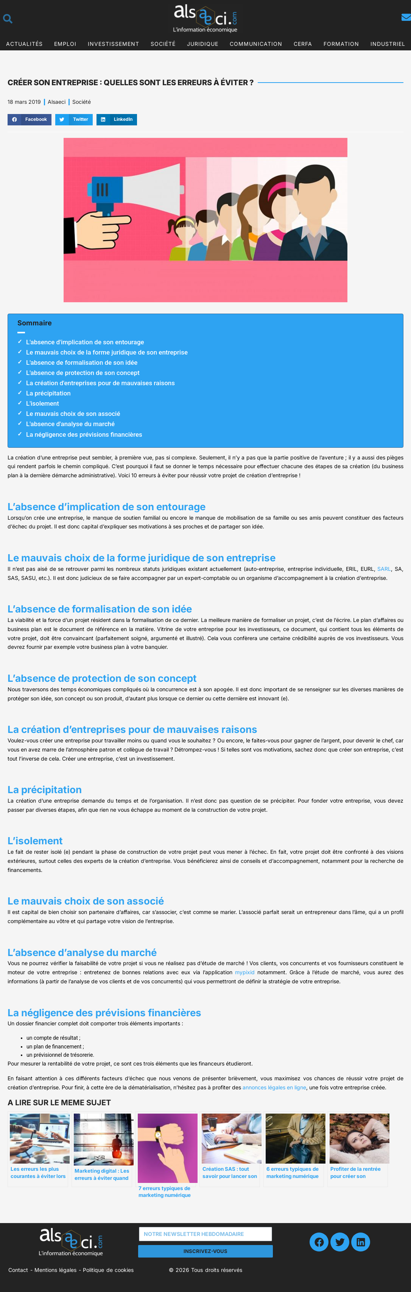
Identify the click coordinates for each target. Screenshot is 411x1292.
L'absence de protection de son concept (83, 373)
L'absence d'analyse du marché (70, 424)
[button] (29, 119)
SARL (384, 569)
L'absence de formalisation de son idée (81, 362)
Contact (18, 1270)
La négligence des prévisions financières (84, 434)
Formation (341, 44)
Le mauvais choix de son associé (73, 413)
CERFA (303, 44)
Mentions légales (55, 1270)
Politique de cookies (108, 1270)
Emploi (65, 44)
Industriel (388, 44)
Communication (256, 44)
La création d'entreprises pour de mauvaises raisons (100, 383)
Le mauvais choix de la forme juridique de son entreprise (107, 352)
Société (163, 44)
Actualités (24, 44)
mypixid (245, 972)
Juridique (202, 44)
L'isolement (42, 403)
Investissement (113, 44)
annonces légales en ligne (274, 1087)
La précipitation (48, 393)
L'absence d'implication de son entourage (85, 342)
